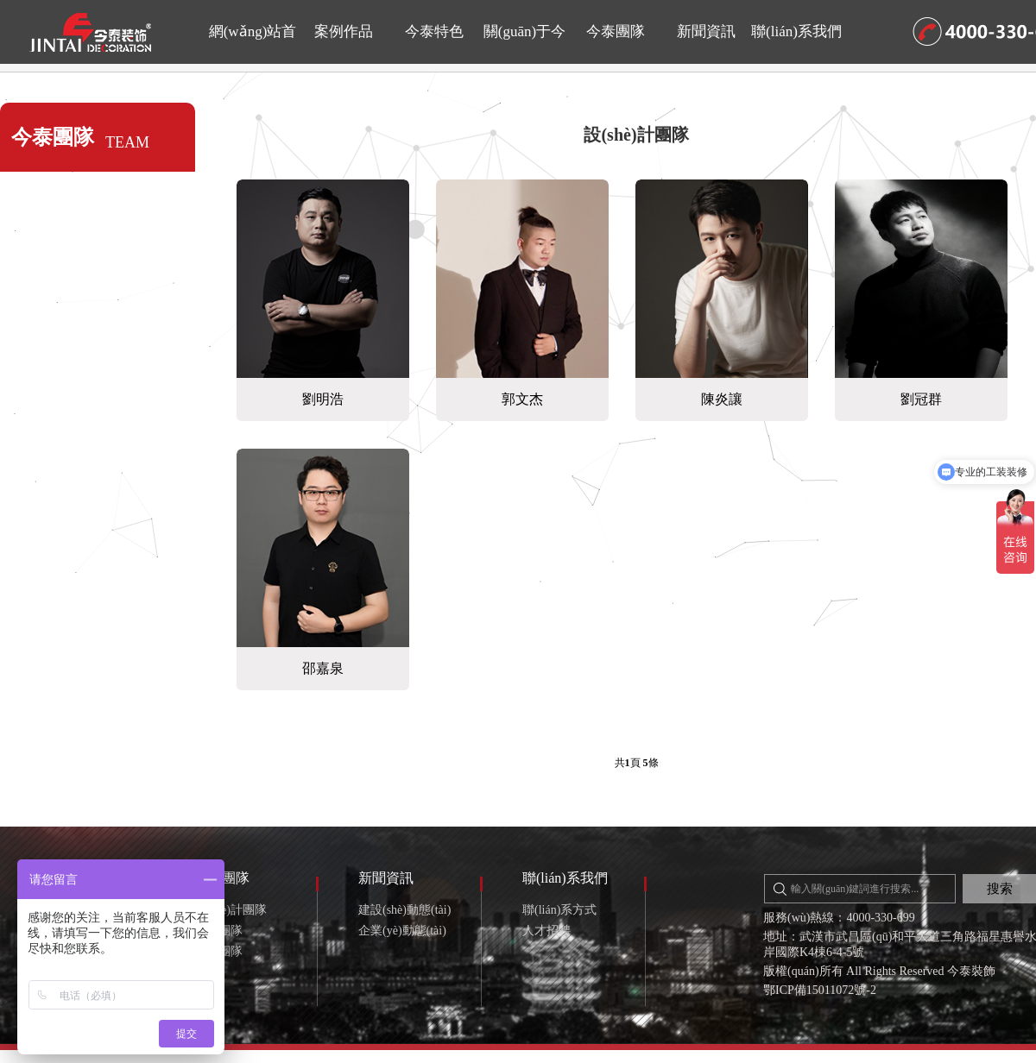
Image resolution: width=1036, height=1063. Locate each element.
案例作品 (343, 31)
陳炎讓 (721, 399)
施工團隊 (218, 930)
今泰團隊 (615, 31)
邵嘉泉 (323, 668)
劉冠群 (921, 399)
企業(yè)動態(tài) (402, 930)
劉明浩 (323, 399)
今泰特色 (434, 31)
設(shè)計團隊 (636, 134)
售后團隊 (218, 951)
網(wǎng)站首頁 (253, 43)
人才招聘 (546, 930)
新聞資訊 (706, 31)
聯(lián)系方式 (559, 909)
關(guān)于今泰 (524, 43)
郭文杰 (522, 399)
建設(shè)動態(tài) (404, 909)
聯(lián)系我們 (796, 31)
